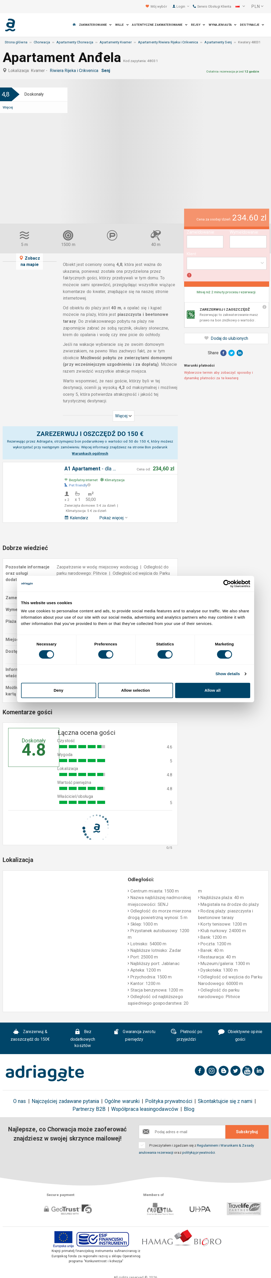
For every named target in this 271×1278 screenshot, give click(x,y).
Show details (227, 673)
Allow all (213, 690)
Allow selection (135, 690)
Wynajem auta (222, 25)
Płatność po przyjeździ (186, 1035)
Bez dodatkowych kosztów (82, 1038)
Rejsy (198, 25)
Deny (58, 690)
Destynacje (252, 25)
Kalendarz (76, 517)
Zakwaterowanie (95, 25)
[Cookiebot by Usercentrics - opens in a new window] (227, 584)
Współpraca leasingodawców (144, 1109)
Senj (106, 70)
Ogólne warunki (122, 1101)
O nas (19, 1101)
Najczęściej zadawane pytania (65, 1101)
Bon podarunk (156, 447)
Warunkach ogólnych (90, 453)
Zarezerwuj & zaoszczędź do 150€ (30, 1035)
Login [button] (182, 6)
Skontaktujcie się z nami (225, 1101)
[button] (240, 6)
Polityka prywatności (168, 1101)
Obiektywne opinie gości (240, 1035)
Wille (122, 25)
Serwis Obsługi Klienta (212, 6)
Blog (189, 1109)
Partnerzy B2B (89, 1109)
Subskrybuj (247, 1131)
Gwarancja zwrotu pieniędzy (134, 1035)
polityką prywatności (198, 1152)
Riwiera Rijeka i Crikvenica (75, 70)
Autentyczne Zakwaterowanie (159, 25)
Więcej (8, 107)
